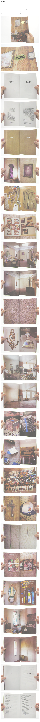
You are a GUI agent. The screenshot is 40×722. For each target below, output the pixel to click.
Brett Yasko (3, 1)
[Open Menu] (38, 1)
